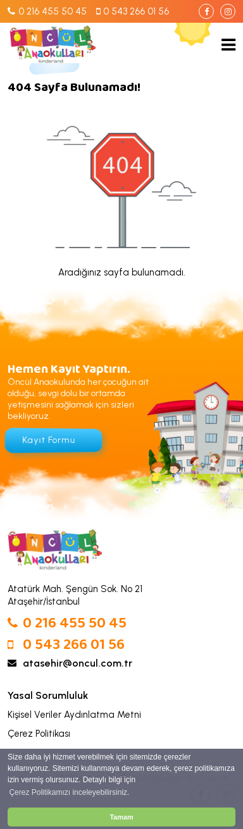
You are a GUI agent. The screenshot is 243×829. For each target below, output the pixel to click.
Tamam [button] (121, 817)
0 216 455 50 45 (67, 624)
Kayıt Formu (48, 439)
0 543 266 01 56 (66, 645)
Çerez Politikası (39, 733)
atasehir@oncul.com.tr (70, 663)
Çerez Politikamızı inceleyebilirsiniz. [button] (69, 792)
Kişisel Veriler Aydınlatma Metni (74, 714)
